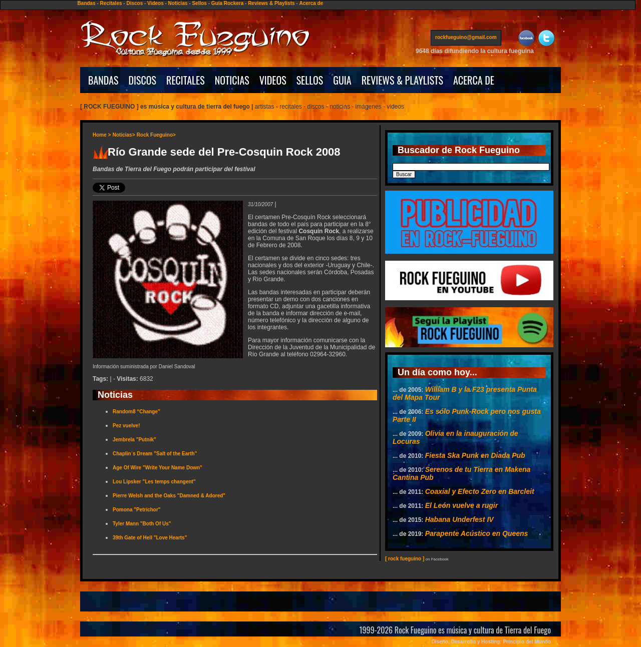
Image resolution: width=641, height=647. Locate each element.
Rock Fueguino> (156, 135)
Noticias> (124, 135)
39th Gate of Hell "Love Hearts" (150, 537)
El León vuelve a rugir (461, 505)
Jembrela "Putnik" (134, 439)
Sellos (199, 3)
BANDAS (103, 80)
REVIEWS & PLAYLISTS (402, 80)
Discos (134, 3)
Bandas (87, 3)
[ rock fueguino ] (404, 558)
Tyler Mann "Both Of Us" (142, 523)
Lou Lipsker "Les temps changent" (154, 481)
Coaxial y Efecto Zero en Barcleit (479, 491)
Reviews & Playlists (271, 3)
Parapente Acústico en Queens (476, 533)
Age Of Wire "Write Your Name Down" (157, 467)
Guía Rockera (227, 3)
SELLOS (310, 80)
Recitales (111, 3)
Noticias (178, 3)
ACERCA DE (473, 80)
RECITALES (185, 80)
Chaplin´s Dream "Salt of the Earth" (155, 453)
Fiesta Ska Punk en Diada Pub (475, 455)
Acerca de (311, 3)
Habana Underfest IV (459, 519)
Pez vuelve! (126, 425)
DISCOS (143, 80)
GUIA (342, 80)
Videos (155, 3)
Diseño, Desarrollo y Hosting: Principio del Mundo (491, 641)
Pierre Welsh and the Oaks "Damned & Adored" (169, 495)
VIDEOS (272, 80)
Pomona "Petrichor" (137, 509)
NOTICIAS (232, 80)
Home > (102, 135)
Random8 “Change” (136, 411)
